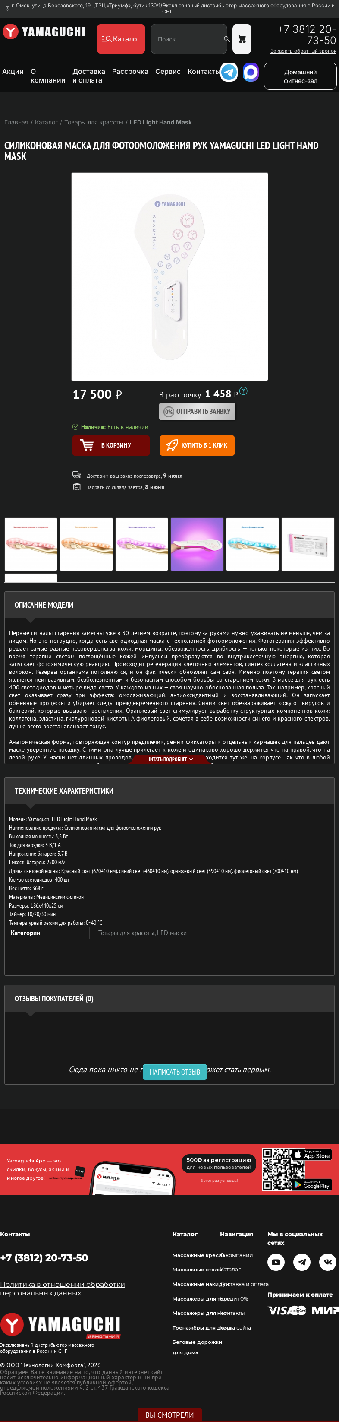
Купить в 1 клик (196, 445)
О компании (48, 75)
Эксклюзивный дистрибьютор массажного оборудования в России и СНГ (248, 9)
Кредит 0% (234, 1299)
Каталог (230, 1269)
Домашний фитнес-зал (300, 76)
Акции (13, 71)
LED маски (172, 933)
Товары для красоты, (127, 933)
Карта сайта (235, 1328)
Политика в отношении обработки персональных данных (62, 1288)
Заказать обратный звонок (303, 51)
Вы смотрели (169, 1415)
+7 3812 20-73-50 (306, 35)
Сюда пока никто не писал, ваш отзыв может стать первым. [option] (170, 1068)
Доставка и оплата (88, 75)
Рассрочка (130, 71)
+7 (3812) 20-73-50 (44, 1257)
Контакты (204, 71)
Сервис (168, 71)
